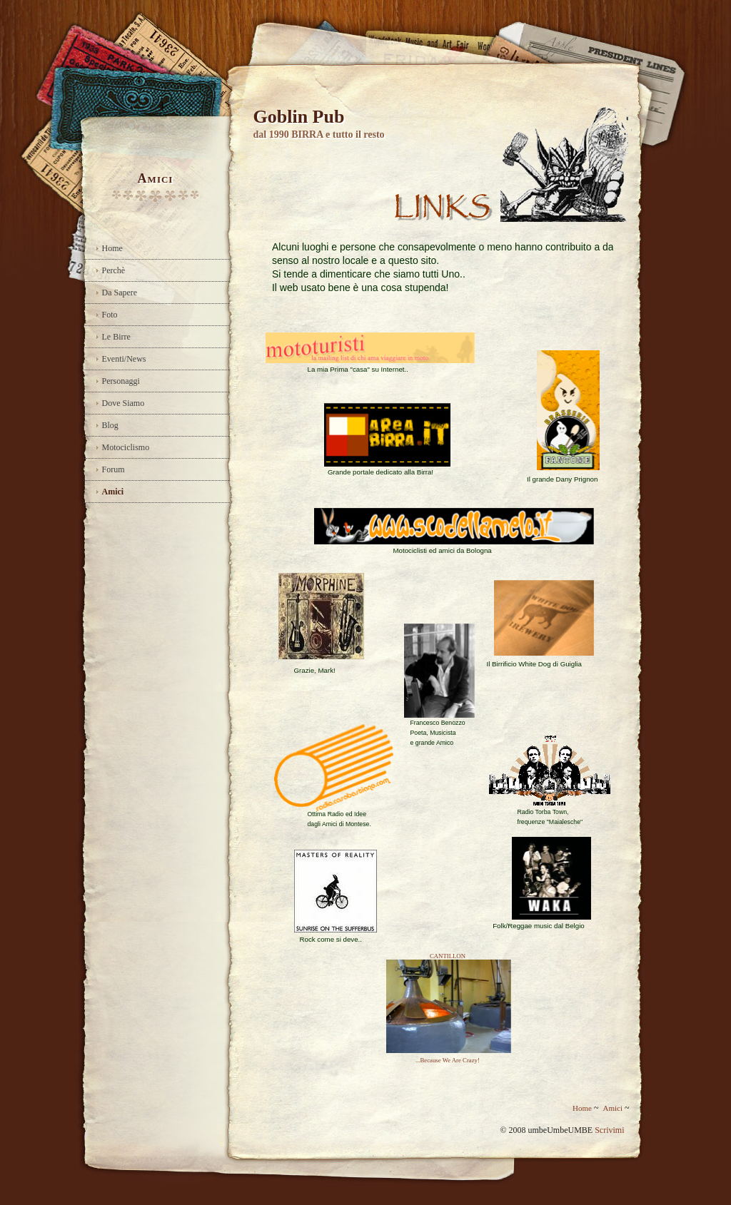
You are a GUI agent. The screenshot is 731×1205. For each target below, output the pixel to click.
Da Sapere (120, 293)
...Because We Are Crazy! (447, 1060)
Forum (113, 469)
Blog (110, 425)
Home (112, 248)
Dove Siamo (123, 403)
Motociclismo (126, 447)
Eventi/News (124, 359)
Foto (110, 315)
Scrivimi (609, 1130)
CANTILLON (447, 956)
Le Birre (116, 337)
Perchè (114, 270)
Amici (113, 492)
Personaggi (121, 381)
